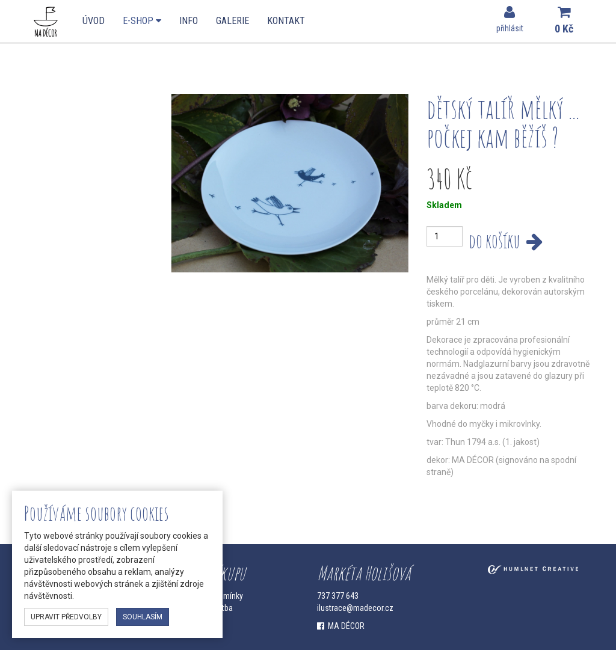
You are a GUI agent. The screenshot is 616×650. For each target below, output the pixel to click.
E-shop (142, 20)
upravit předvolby (66, 617)
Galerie (232, 20)
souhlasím (142, 617)
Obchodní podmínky (209, 596)
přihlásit (509, 19)
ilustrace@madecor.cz (355, 608)
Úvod (93, 20)
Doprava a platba (204, 608)
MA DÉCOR (341, 626)
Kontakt (286, 20)
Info (188, 20)
